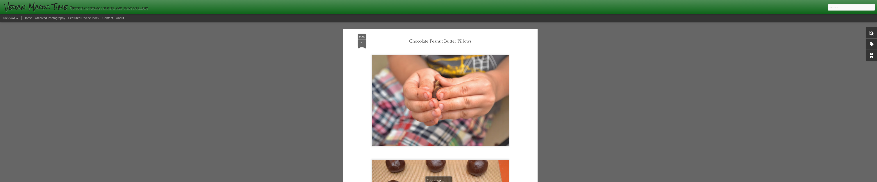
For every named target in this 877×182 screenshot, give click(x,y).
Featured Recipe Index (83, 18)
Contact (107, 18)
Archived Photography (50, 18)
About (120, 18)
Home (28, 18)
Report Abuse (515, 179)
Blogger (502, 179)
